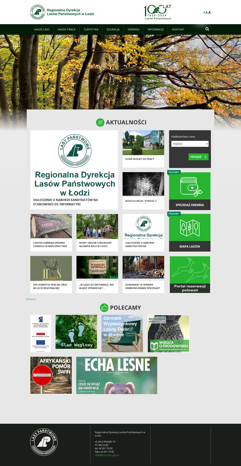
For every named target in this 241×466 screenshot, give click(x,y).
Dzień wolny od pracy (139, 161)
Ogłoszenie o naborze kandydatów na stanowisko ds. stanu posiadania (139, 249)
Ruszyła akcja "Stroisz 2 (140, 203)
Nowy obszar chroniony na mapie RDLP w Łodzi (95, 246)
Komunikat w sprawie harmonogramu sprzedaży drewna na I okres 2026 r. (142, 290)
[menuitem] (41, 29)
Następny (31, 299)
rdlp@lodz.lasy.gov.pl (107, 455)
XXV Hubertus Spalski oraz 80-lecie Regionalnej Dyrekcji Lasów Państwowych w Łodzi (50, 291)
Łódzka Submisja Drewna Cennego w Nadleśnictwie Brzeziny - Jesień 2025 (50, 248)
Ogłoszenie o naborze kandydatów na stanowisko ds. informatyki (65, 202)
